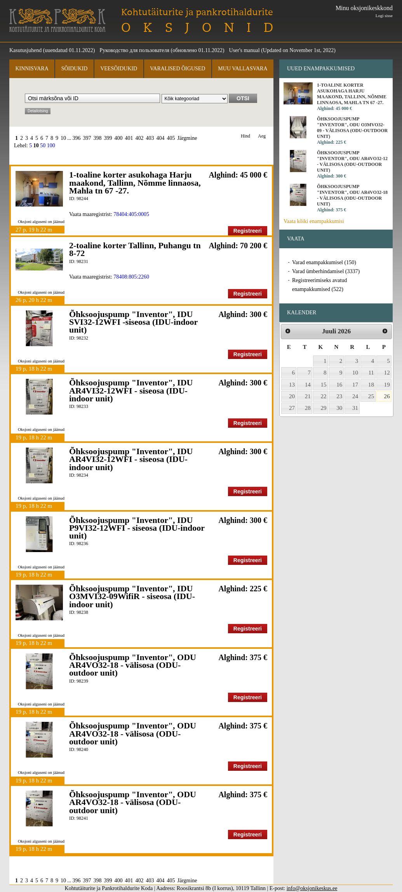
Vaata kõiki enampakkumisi (314, 221)
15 (324, 385)
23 (339, 396)
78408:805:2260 (131, 277)
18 (371, 385)
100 (51, 145)
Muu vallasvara (242, 68)
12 (387, 372)
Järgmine (187, 138)
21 (308, 396)
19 (387, 385)
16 (339, 385)
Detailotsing (38, 111)
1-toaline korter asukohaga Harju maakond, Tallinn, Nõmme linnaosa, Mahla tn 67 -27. (135, 182)
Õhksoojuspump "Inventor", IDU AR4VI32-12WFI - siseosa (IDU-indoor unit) (131, 390)
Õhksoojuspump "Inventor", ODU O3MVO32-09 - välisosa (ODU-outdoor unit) (352, 127)
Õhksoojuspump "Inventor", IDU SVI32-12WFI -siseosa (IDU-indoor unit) (133, 322)
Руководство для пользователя (134, 50)
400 (119, 138)
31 (355, 408)
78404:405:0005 (131, 214)
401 (129, 138)
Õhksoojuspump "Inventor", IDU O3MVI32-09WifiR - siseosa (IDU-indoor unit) (132, 596)
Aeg (262, 136)
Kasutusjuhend (25, 50)
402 (140, 138)
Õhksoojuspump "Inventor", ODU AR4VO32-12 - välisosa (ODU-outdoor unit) (352, 161)
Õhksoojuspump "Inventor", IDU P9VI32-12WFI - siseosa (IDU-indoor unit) (137, 528)
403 (150, 138)
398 (98, 138)
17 (355, 385)
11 (371, 372)
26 (387, 396)
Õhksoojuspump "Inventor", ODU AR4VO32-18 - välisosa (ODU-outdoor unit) (132, 665)
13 (292, 385)
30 (339, 408)
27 (292, 408)
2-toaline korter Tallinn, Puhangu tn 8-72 (135, 249)
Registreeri (247, 231)
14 (308, 385)
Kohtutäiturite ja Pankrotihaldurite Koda (57, 20)
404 (161, 138)
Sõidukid (74, 68)
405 (171, 138)
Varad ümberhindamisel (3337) (326, 271)
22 (324, 396)
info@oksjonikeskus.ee (312, 888)
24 (355, 396)
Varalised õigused (177, 68)
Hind (245, 136)
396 (77, 138)
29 (324, 408)
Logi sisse (384, 15)
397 (87, 138)
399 (108, 138)
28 (308, 408)
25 (371, 396)
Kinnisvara (31, 68)
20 (292, 396)
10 (63, 138)
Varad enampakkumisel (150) (324, 262)
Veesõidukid (118, 68)
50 (42, 145)
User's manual (244, 50)
